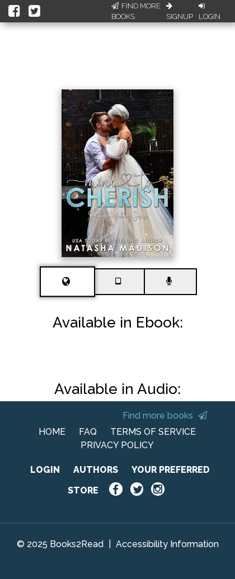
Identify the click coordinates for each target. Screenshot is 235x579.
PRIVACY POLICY (117, 445)
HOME (52, 431)
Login (209, 11)
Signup (179, 11)
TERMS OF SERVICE (153, 431)
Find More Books (136, 11)
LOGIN (45, 469)
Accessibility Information (167, 544)
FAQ (88, 431)
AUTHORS (95, 469)
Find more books (165, 415)
